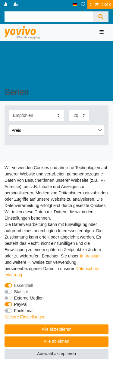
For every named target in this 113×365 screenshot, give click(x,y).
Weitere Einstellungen (25, 317)
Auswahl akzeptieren (56, 353)
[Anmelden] (6, 4)
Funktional (24, 310)
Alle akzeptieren (57, 329)
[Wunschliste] (83, 4)
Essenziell (23, 285)
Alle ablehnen (56, 341)
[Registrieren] (16, 4)
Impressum (90, 256)
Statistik (21, 291)
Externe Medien (29, 298)
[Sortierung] (36, 115)
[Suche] (100, 16)
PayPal (20, 304)
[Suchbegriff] (49, 16)
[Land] (75, 4)
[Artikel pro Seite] (79, 115)
